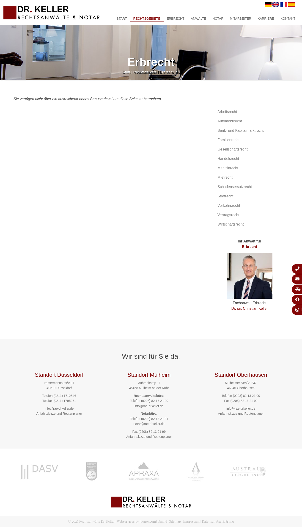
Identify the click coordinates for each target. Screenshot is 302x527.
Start (122, 18)
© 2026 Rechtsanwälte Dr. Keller (91, 521)
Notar (217, 18)
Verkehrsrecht (228, 205)
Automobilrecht (229, 121)
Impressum (191, 521)
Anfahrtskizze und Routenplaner (59, 413)
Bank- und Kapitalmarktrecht (240, 130)
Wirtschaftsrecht (230, 224)
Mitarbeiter (240, 18)
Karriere (266, 18)
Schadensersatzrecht (234, 187)
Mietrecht (225, 177)
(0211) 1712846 (64, 396)
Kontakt (287, 18)
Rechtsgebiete (146, 18)
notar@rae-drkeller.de (149, 424)
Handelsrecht (228, 159)
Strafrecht (225, 196)
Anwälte (198, 18)
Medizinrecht (227, 168)
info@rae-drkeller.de (59, 408)
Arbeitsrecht (227, 112)
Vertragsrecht (228, 215)
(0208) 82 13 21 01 (154, 419)
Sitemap (175, 521)
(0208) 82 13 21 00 (154, 401)
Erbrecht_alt (169, 72)
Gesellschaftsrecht (232, 149)
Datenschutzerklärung (218, 521)
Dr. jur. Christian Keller (249, 308)
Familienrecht (228, 140)
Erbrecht (175, 18)
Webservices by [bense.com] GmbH (142, 521)
